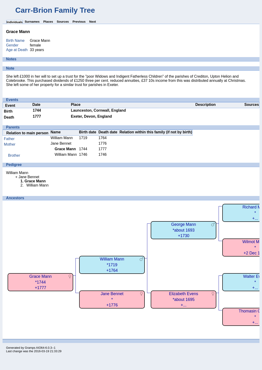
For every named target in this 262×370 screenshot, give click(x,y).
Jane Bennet (61, 143)
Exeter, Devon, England (91, 116)
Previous (78, 21)
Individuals (14, 22)
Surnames (32, 21)
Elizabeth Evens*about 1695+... (183, 299)
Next (92, 21)
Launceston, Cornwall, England (98, 110)
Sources (63, 21)
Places (48, 21)
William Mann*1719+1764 (112, 265)
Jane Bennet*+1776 (112, 299)
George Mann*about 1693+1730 (183, 230)
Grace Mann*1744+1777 (40, 282)
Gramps (30, 347)
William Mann (62, 138)
